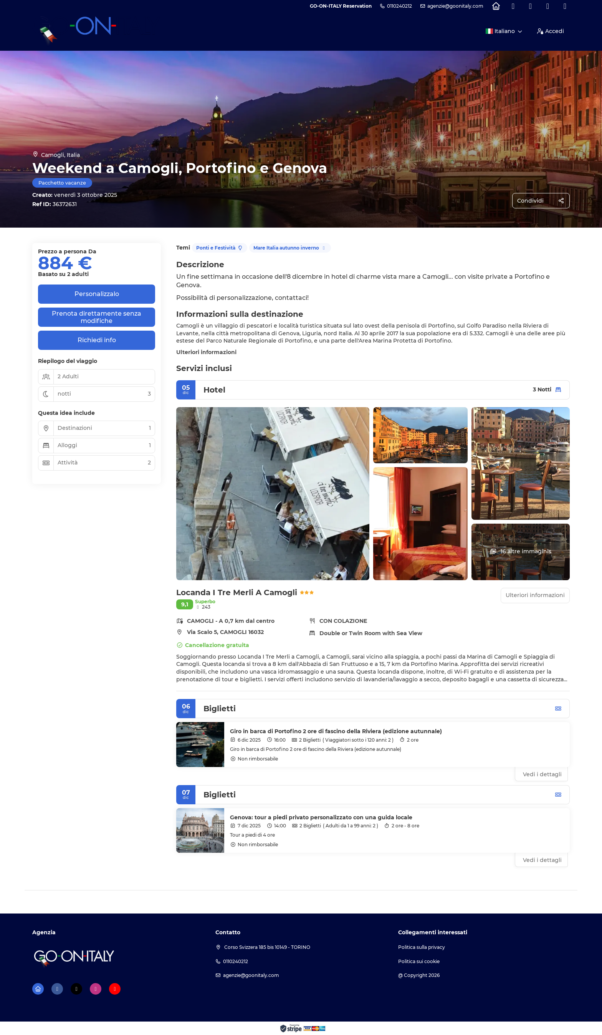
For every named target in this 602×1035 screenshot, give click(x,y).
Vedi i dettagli (542, 774)
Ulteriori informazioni (206, 352)
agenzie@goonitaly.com (455, 6)
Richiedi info (97, 340)
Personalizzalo (96, 294)
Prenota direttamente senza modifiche (96, 317)
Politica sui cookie (419, 961)
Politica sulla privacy (421, 947)
